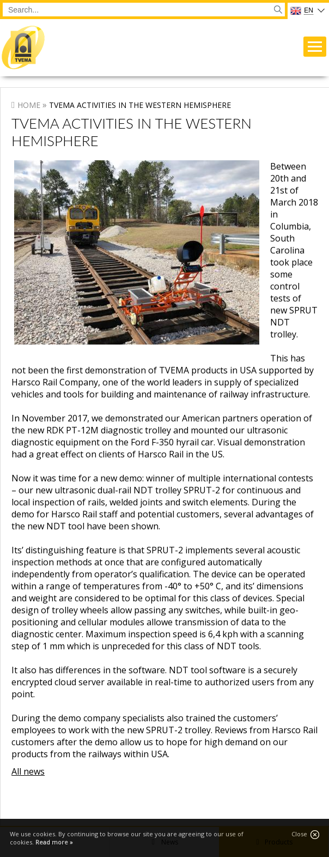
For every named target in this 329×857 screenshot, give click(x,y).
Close (305, 834)
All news (28, 771)
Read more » (54, 842)
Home (28, 105)
